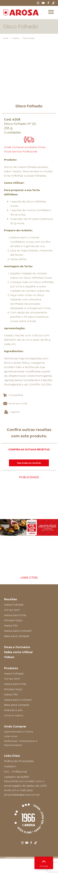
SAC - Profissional (15, 715)
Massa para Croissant (18, 574)
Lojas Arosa (10, 680)
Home (5, 38)
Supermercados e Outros (18, 675)
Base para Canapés (16, 580)
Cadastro (10, 710)
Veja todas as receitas (29, 406)
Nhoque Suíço (13, 564)
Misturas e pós (13, 654)
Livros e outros (13, 659)
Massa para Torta (15, 559)
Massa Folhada (13, 548)
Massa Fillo (11, 569)
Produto (15, 38)
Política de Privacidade (19, 705)
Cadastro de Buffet (16, 720)
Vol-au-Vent (12, 553)
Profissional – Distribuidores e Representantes (21, 686)
